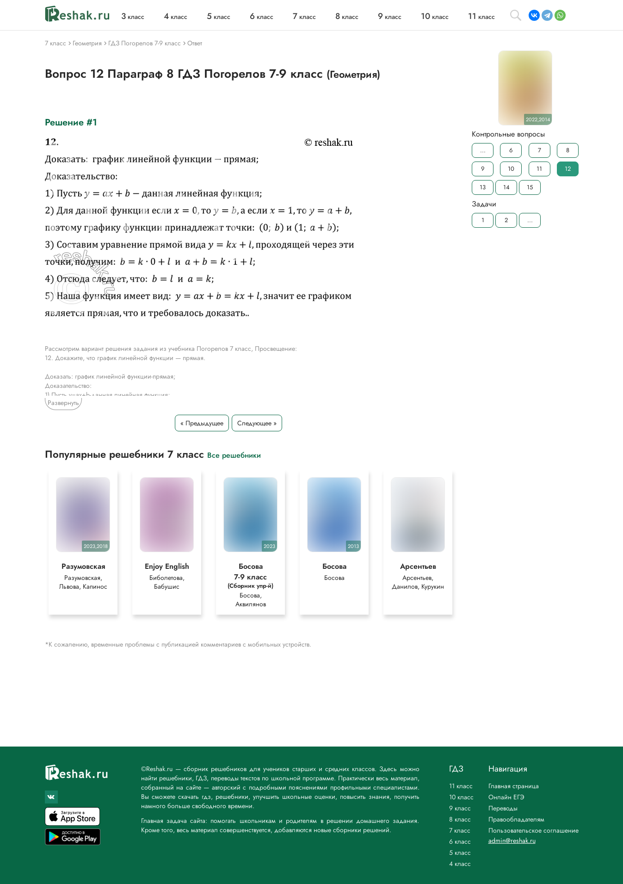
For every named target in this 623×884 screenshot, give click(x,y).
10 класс (461, 797)
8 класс (460, 819)
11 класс (461, 786)
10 (510, 168)
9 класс (460, 808)
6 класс (460, 841)
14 (506, 187)
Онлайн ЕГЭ (506, 797)
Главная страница (513, 786)
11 (539, 168)
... (482, 150)
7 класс (459, 830)
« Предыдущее (201, 423)
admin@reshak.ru (512, 840)
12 (567, 168)
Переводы (503, 808)
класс (132, 16)
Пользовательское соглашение (533, 830)
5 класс (460, 852)
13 (483, 187)
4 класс (460, 863)
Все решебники (234, 455)
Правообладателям (516, 819)
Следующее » (257, 423)
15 (530, 187)
